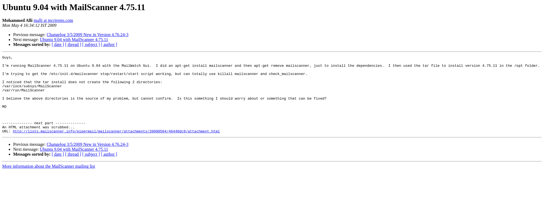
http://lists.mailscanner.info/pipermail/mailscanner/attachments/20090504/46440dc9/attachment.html (116, 146)
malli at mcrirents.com (53, 20)
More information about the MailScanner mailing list (48, 181)
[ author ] (109, 44)
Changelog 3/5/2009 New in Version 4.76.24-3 (88, 34)
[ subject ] (91, 44)
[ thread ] (73, 44)
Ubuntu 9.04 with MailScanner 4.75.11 (74, 39)
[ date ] (58, 44)
